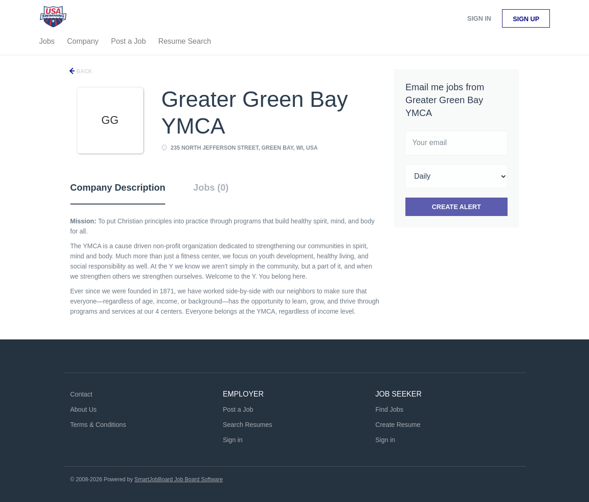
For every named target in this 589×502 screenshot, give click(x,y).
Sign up (526, 19)
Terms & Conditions (98, 424)
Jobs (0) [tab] (211, 187)
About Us (83, 409)
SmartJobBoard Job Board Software (178, 479)
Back (83, 71)
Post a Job (238, 409)
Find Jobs (389, 409)
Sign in (479, 18)
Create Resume (398, 424)
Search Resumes (247, 424)
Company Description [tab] (118, 187)
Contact (81, 394)
